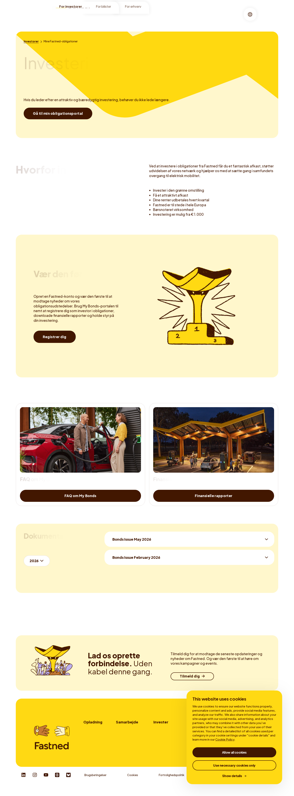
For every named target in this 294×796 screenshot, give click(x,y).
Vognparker (123, 734)
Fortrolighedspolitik (171, 784)
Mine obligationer (171, 18)
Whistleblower (214, 784)
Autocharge (91, 751)
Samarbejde (127, 722)
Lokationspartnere (128, 729)
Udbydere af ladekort (130, 745)
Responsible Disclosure (259, 784)
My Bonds (159, 734)
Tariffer (88, 740)
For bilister (103, 8)
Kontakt (121, 751)
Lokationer (90, 729)
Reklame (121, 740)
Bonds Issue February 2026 (136, 557)
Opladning (92, 722)
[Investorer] (31, 41)
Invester (160, 722)
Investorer (105, 18)
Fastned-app (92, 745)
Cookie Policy (224, 739)
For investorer (70, 8)
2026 (34, 560)
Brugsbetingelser (95, 784)
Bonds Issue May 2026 (131, 539)
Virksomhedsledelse (207, 18)
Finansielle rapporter (135, 18)
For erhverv (133, 8)
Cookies (132, 784)
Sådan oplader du (94, 734)
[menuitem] (105, 18)
